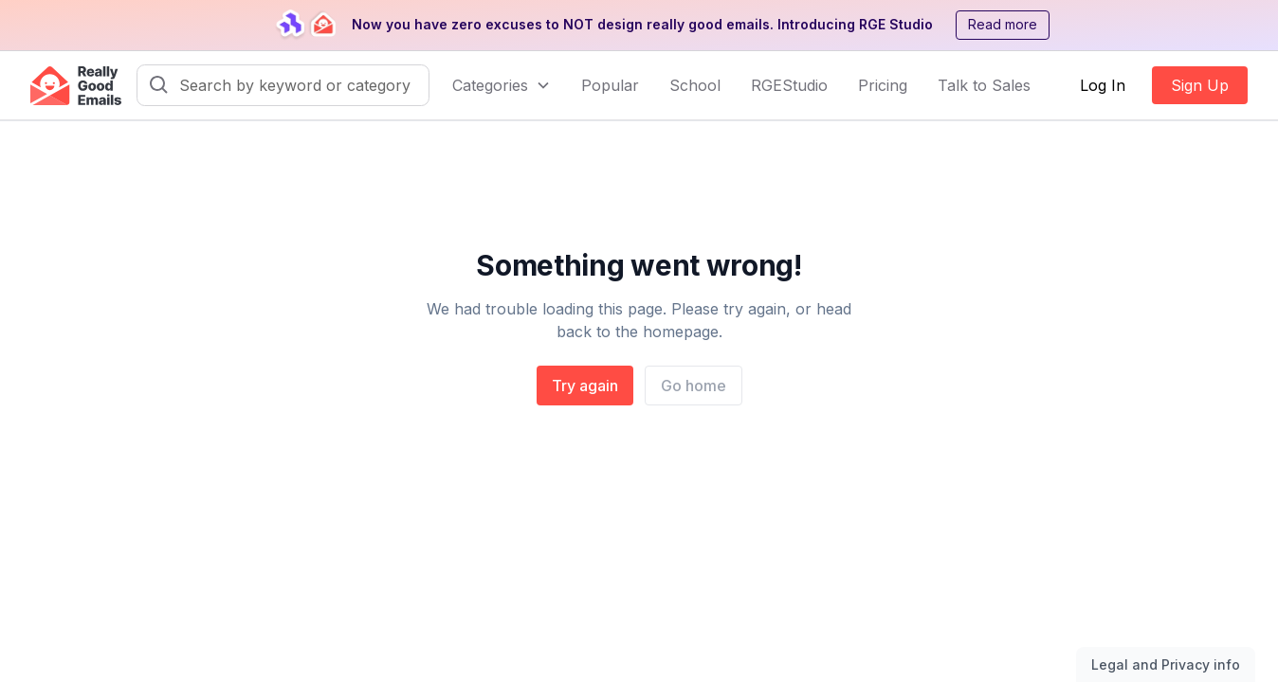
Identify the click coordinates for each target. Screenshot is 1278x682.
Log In (1102, 85)
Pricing (882, 85)
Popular (610, 85)
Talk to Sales (984, 85)
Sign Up (1200, 85)
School (695, 85)
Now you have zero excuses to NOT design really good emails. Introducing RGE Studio (642, 24)
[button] (501, 85)
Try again (585, 385)
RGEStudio (789, 85)
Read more (1002, 24)
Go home (693, 385)
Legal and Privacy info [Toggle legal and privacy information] (1165, 664)
